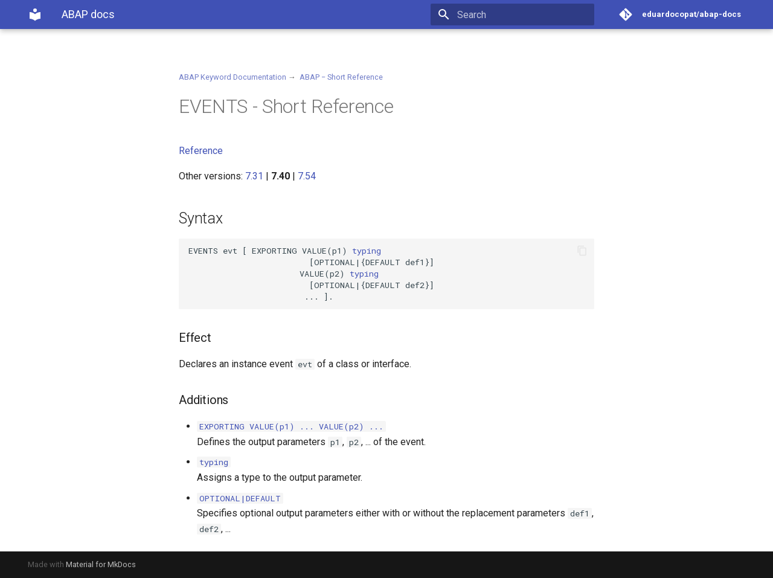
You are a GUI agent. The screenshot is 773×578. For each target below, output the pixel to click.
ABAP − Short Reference (341, 77)
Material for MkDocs (101, 564)
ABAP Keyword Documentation (232, 77)
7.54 (307, 176)
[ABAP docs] (35, 14)
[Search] (523, 14)
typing (366, 250)
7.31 (254, 176)
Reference (201, 150)
